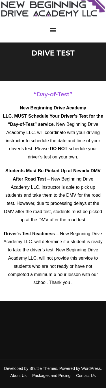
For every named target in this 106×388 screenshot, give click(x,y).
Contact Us (86, 375)
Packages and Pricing (51, 375)
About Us (18, 375)
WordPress (91, 368)
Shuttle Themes (43, 368)
